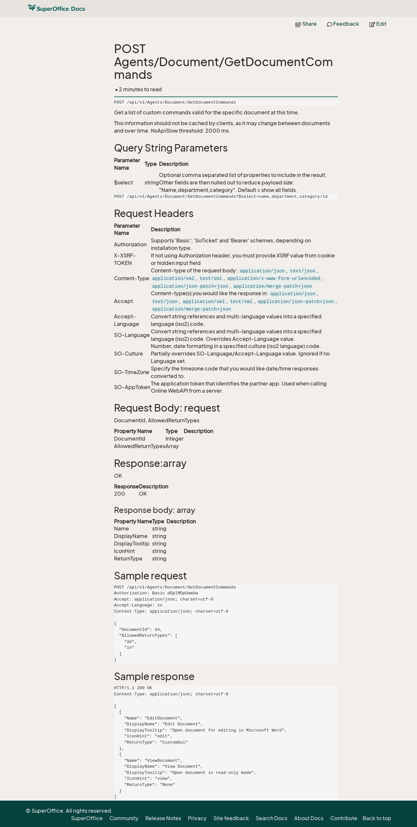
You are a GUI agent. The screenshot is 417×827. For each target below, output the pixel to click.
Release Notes (163, 818)
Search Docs (271, 818)
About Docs (309, 818)
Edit (377, 24)
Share (306, 24)
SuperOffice (87, 818)
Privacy (197, 818)
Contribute (343, 818)
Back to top (377, 818)
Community (123, 818)
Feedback (343, 24)
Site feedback (231, 818)
